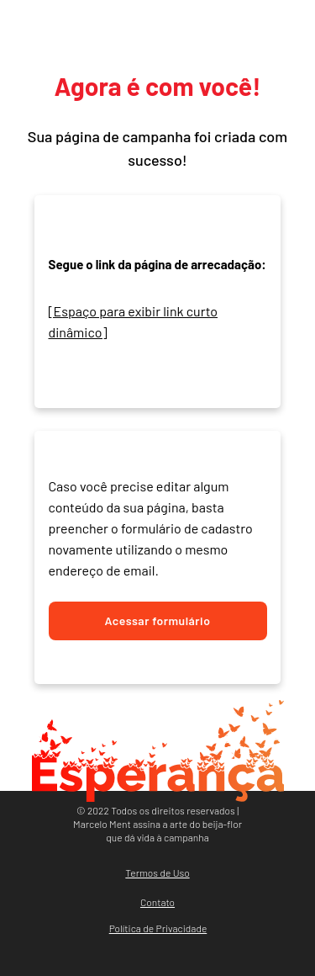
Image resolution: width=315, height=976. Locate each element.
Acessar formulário (158, 620)
